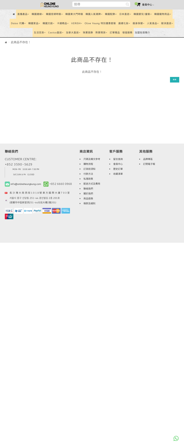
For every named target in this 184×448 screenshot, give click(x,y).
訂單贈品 (115, 32)
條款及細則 (89, 203)
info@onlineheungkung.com (26, 184)
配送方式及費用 (91, 183)
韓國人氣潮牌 (94, 14)
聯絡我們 (88, 188)
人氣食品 (153, 23)
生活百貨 (40, 32)
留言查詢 (118, 159)
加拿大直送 (73, 32)
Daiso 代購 (18, 23)
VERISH (76, 23)
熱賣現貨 (101, 32)
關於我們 (88, 193)
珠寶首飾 (88, 32)
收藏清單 (118, 173)
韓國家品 (34, 23)
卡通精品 (63, 23)
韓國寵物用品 (162, 14)
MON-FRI (17, 169)
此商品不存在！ (21, 42)
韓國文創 (49, 23)
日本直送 (125, 14)
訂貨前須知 (89, 169)
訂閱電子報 (149, 164)
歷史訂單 (118, 169)
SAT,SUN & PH (19, 174)
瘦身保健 (139, 23)
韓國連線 (38, 14)
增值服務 (127, 32)
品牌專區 (148, 159)
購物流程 (88, 164)
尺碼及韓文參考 (91, 159)
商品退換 (88, 198)
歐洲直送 (167, 23)
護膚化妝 (124, 23)
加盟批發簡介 (142, 32)
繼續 (174, 80)
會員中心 (118, 164)
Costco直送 (56, 32)
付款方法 (88, 173)
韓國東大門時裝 (74, 14)
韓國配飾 (111, 14)
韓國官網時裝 (54, 14)
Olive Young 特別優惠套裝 (100, 23)
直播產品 (23, 14)
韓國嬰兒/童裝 (143, 14)
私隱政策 (88, 178)
